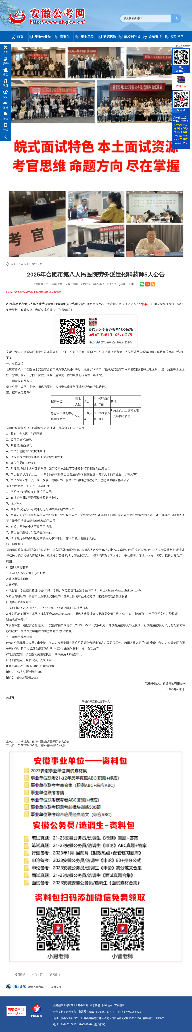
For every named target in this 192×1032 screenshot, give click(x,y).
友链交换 (56, 986)
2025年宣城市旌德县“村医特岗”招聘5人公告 (41, 745)
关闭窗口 (55, 974)
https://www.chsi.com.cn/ (124, 590)
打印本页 (37, 974)
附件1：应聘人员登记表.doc (24, 671)
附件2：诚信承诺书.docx (22, 677)
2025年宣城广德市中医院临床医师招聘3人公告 (42, 741)
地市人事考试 (35, 986)
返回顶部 (20, 974)
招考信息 (24, 264)
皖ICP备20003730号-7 (101, 1011)
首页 (13, 264)
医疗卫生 (37, 264)
